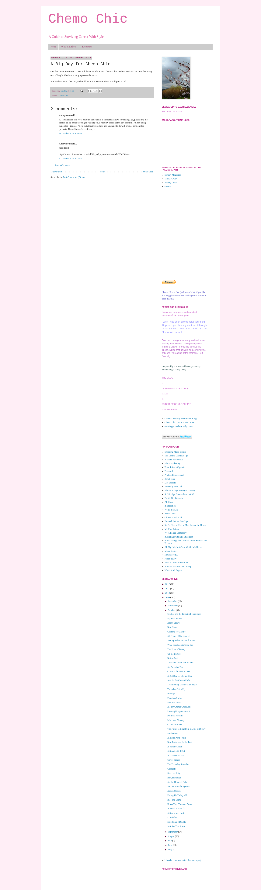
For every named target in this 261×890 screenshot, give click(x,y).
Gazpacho (171, 768)
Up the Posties (173, 654)
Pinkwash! (169, 471)
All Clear (169, 502)
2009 (167, 597)
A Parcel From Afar (176, 808)
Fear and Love (173, 702)
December (173, 601)
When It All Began (173, 570)
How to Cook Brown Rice (176, 562)
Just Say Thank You (176, 826)
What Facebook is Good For (180, 645)
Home (53, 46)
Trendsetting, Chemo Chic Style (182, 684)
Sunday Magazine (173, 175)
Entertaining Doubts (176, 822)
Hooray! (171, 693)
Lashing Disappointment (178, 711)
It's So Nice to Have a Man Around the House (185, 525)
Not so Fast (172, 658)
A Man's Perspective (174, 459)
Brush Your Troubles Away (179, 804)
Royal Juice (170, 479)
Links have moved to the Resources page (183, 860)
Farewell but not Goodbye (176, 521)
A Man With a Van (175, 755)
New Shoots (172, 627)
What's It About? (69, 46)
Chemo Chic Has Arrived (178, 671)
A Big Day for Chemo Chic (179, 676)
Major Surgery (171, 551)
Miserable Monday (176, 720)
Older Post (148, 171)
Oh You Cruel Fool (173, 517)
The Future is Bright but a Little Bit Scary (186, 729)
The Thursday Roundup (178, 764)
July (170, 840)
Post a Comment (62, 165)
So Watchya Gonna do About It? (179, 494)
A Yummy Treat (174, 746)
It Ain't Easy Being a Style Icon (179, 536)
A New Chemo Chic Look (179, 706)
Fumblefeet (172, 733)
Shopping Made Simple (175, 452)
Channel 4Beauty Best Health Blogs (181, 418)
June (170, 845)
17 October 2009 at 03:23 (70, 158)
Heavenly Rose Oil (173, 486)
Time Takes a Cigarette (175, 467)
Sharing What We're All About (181, 640)
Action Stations (174, 791)
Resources (87, 46)
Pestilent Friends (175, 715)
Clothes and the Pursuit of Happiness (184, 614)
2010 (167, 593)
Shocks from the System (178, 786)
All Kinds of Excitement (178, 636)
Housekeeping (171, 554)
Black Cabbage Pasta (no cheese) (180, 490)
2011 (167, 588)
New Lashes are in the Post (179, 742)
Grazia (168, 186)
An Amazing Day (175, 667)
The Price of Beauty (176, 649)
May (170, 849)
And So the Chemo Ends (178, 680)
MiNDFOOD (171, 178)
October (172, 610)
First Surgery (170, 558)
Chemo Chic (88, 19)
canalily (64, 91)
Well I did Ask (171, 509)
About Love (170, 513)
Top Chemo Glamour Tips (176, 455)
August (171, 836)
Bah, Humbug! (174, 777)
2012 (167, 584)
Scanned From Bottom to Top (178, 566)
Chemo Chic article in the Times (179, 422)
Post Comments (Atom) (74, 177)
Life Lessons (170, 482)
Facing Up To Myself (177, 795)
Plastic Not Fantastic (174, 498)
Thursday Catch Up (176, 689)
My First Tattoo (172, 529)
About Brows (173, 623)
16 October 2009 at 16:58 (70, 133)
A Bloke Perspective (176, 737)
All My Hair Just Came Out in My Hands (183, 547)
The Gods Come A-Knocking (180, 662)
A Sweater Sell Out (176, 751)
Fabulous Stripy (174, 698)
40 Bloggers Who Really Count (179, 426)
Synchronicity (173, 773)
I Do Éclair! (172, 817)
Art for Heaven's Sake (177, 782)
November (173, 605)
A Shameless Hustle (176, 813)
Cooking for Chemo (176, 631)
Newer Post (56, 171)
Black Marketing (172, 463)
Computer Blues (174, 724)
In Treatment (170, 505)
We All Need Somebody (175, 533)
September (173, 831)
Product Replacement (174, 475)
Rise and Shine (174, 799)
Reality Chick (171, 182)
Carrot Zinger (173, 760)
